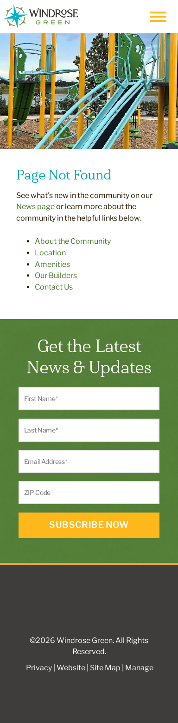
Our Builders (56, 275)
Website (71, 667)
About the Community (73, 241)
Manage (139, 667)
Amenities (52, 264)
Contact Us (54, 287)
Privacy (39, 667)
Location (50, 252)
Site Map (105, 667)
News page (35, 206)
